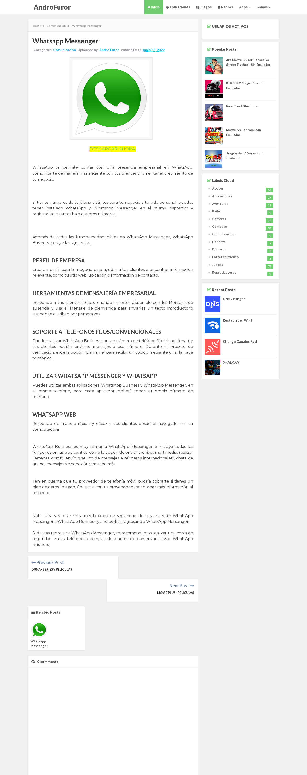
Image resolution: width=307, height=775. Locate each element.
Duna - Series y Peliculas (52, 570)
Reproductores (224, 272)
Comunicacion (64, 50)
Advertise (265, 765)
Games (263, 7)
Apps (244, 7)
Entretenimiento (225, 257)
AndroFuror (52, 7)
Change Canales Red (240, 341)
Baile (216, 211)
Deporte (219, 242)
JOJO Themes (105, 770)
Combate (219, 226)
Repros (225, 7)
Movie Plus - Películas (175, 570)
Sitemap (251, 765)
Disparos (219, 249)
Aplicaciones (178, 7)
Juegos (204, 7)
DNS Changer (234, 299)
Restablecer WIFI (237, 320)
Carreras (219, 219)
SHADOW (231, 362)
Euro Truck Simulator (242, 106)
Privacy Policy (282, 765)
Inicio (153, 7)
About (239, 765)
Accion (217, 188)
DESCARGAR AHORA (112, 149)
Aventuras (220, 204)
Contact (299, 765)
